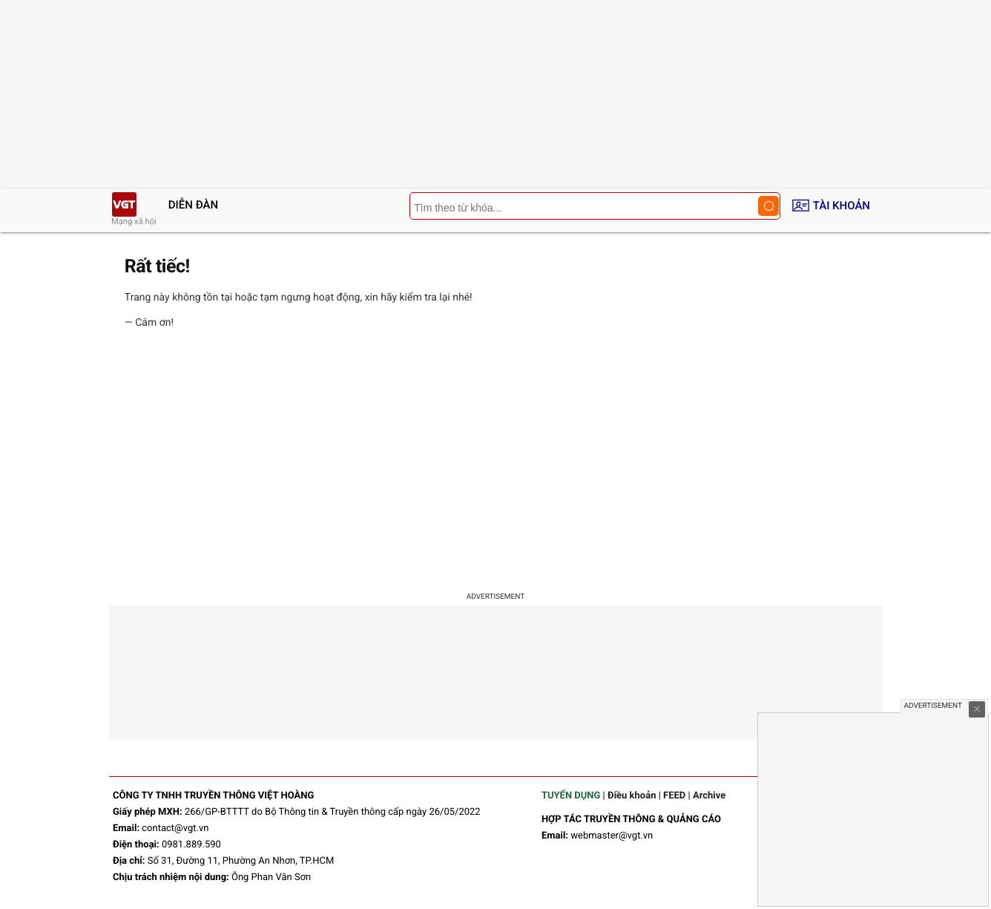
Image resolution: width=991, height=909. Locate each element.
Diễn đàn (193, 204)
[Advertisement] (495, 463)
